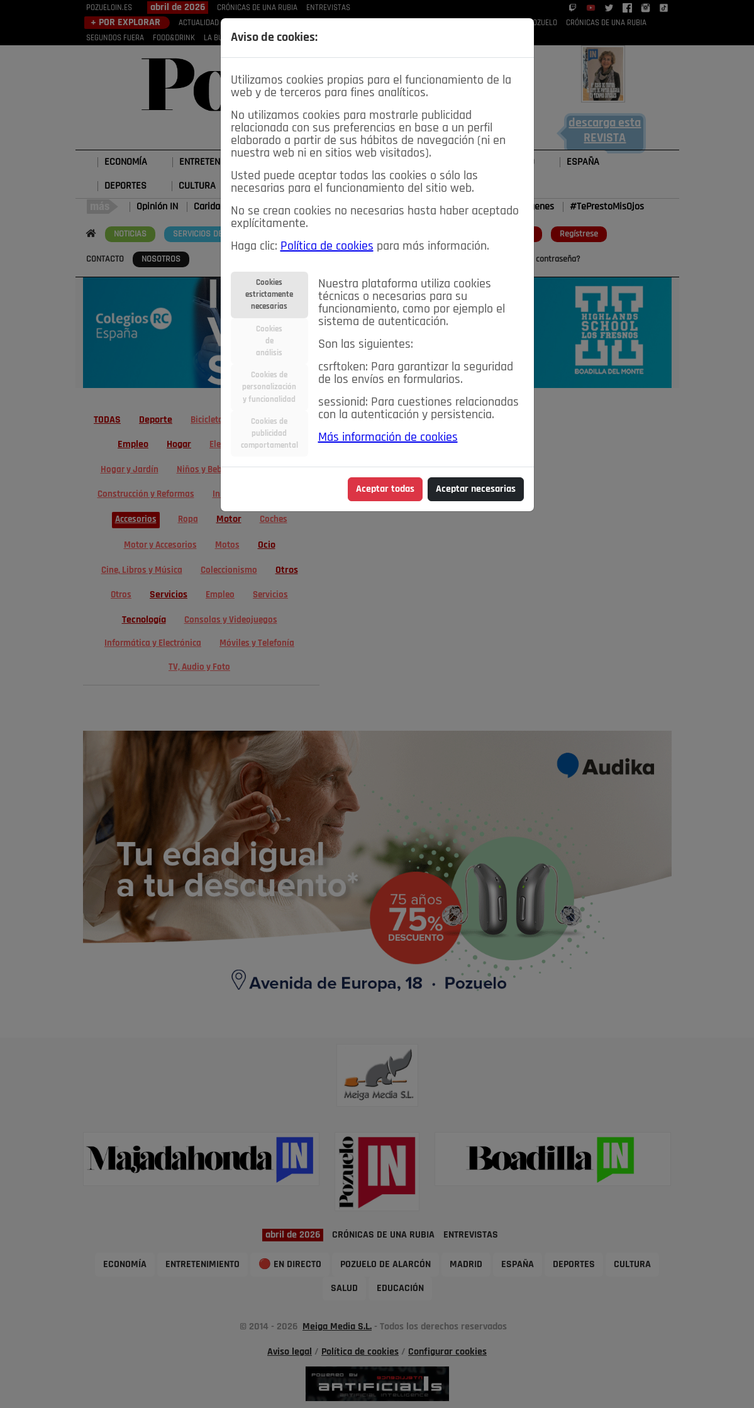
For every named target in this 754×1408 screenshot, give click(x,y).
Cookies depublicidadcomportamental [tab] (269, 434)
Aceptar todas (385, 489)
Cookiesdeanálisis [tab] (269, 341)
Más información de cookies (388, 437)
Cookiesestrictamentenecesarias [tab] (269, 295)
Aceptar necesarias (476, 489)
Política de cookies (327, 246)
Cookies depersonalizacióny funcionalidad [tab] (269, 387)
